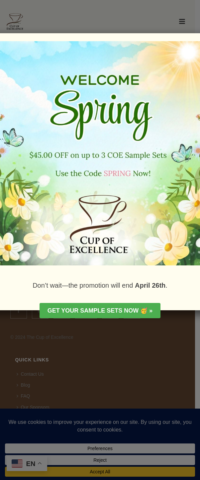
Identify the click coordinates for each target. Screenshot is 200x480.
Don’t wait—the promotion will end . (100, 285)
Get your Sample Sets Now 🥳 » (100, 310)
